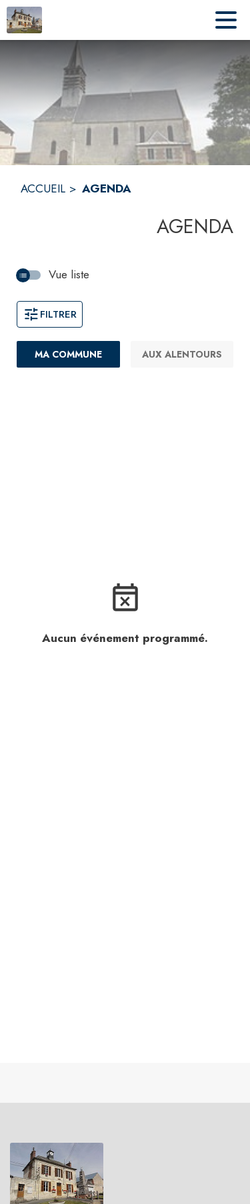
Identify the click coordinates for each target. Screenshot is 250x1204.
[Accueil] (24, 20)
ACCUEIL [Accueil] (43, 188)
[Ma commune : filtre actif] (68, 354)
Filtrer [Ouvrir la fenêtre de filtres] (49, 314)
